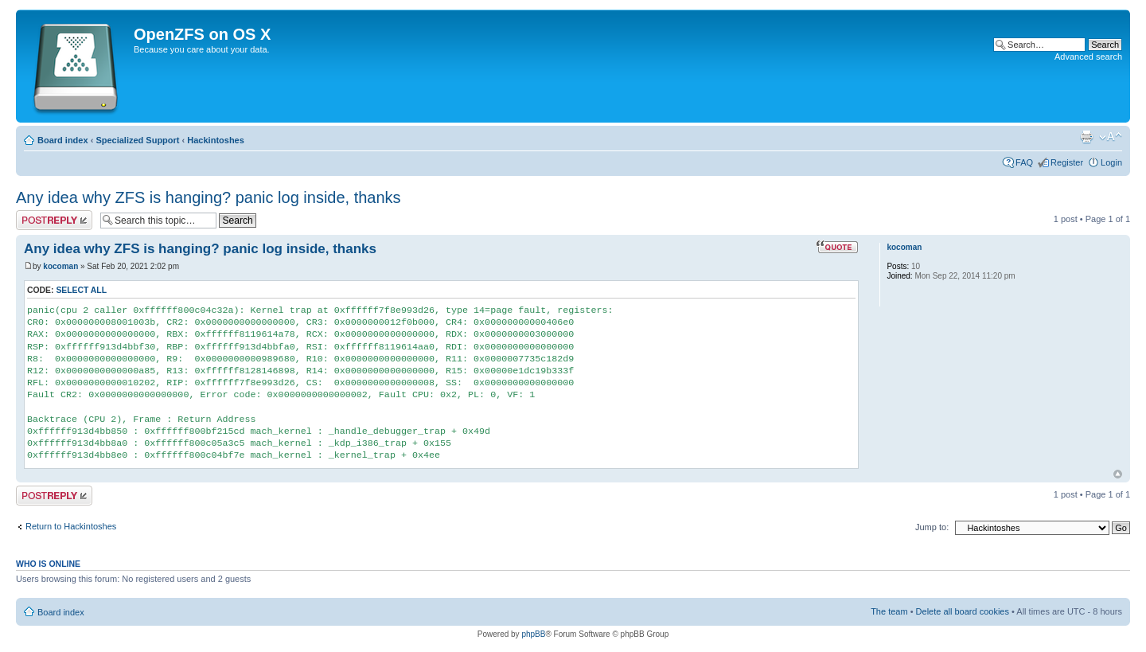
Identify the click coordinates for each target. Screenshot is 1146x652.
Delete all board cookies (962, 611)
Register (1066, 162)
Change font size (1110, 137)
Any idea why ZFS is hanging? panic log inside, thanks (208, 197)
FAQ (1024, 162)
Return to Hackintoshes (70, 526)
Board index (62, 140)
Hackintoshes (215, 140)
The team (889, 611)
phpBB (533, 634)
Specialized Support (137, 140)
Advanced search (1088, 56)
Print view (1086, 137)
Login (1111, 162)
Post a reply (54, 220)
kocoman (60, 266)
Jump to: (932, 527)
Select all (81, 290)
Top (1117, 474)
